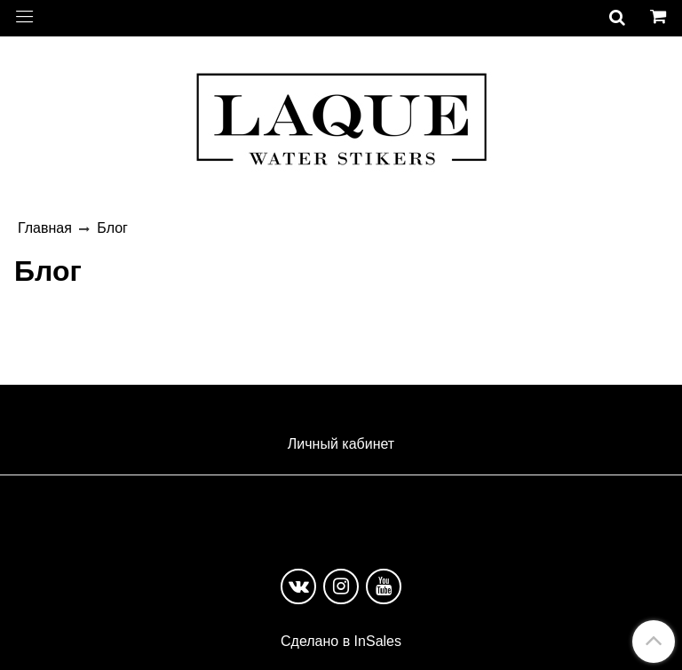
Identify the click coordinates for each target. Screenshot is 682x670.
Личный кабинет (341, 443)
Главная (45, 227)
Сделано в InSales (341, 641)
